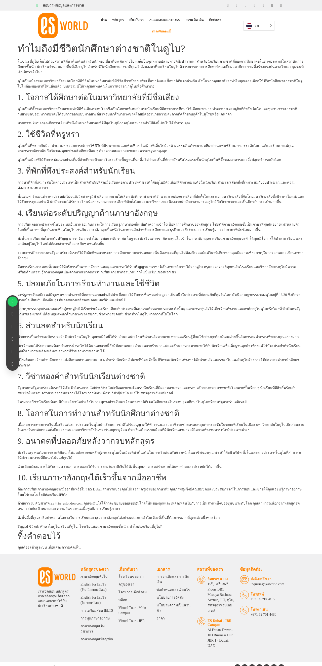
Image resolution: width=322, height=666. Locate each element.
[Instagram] (236, 5)
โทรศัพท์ (260, 587)
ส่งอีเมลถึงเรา (264, 571)
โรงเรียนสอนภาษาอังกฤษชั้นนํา (103, 517)
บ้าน (91, 21)
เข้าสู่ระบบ (38, 538)
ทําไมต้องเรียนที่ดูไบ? (146, 517)
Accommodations (152, 21)
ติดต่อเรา (203, 21)
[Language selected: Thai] (267, 21)
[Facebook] (227, 5)
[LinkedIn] (245, 5)
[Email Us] (247, 572)
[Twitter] (263, 5)
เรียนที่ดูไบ (69, 517)
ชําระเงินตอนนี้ (223, 21)
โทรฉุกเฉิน (262, 602)
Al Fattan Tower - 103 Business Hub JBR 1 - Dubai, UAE (219, 617)
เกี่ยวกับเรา (124, 21)
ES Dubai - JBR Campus (215, 605)
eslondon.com (73, 494)
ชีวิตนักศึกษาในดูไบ (44, 517)
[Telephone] (247, 587)
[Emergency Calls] (247, 602)
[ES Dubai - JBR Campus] (197, 603)
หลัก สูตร (105, 21)
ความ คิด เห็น (182, 21)
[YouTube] (254, 5)
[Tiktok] (272, 5)
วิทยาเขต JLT (214, 571)
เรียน (291, 230)
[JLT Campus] (197, 572)
